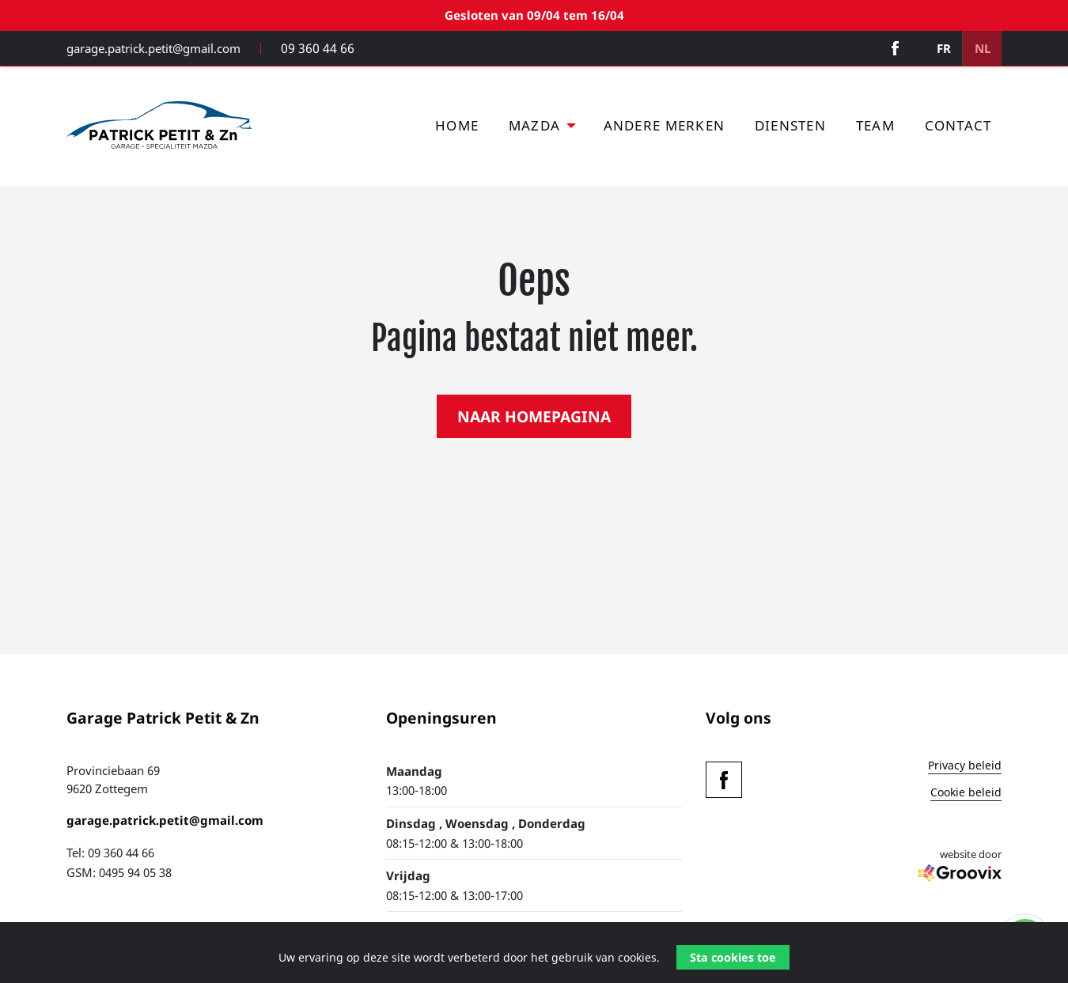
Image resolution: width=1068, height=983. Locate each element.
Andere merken (664, 129)
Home (457, 129)
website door (960, 873)
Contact (958, 129)
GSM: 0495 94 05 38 (119, 875)
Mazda (534, 129)
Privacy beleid (965, 770)
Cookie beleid (966, 797)
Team (875, 129)
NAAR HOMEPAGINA (534, 420)
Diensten (790, 129)
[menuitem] (456, 130)
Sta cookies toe (733, 957)
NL (980, 50)
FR (938, 50)
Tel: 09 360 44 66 (110, 856)
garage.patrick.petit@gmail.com (153, 50)
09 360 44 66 (314, 50)
